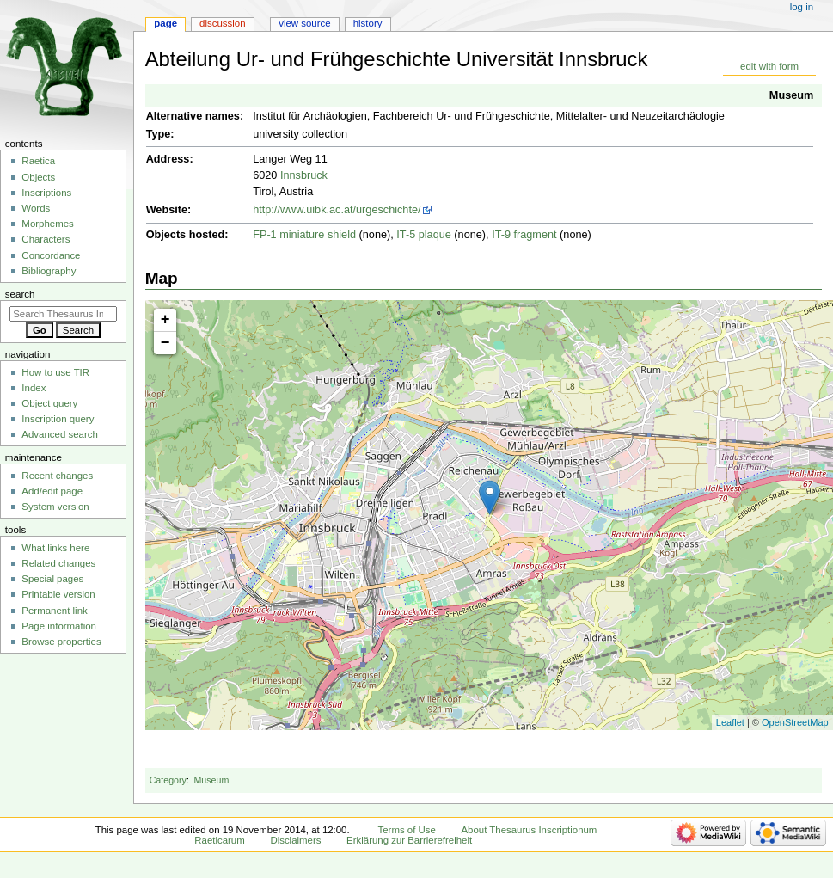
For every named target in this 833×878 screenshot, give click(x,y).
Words (35, 208)
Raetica (38, 161)
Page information (58, 626)
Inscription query (57, 419)
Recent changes (57, 475)
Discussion (222, 23)
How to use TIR (55, 372)
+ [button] (165, 320)
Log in (801, 7)
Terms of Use (407, 830)
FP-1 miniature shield (304, 235)
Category (168, 780)
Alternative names (193, 116)
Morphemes (47, 223)
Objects (38, 177)
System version (55, 506)
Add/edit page (52, 491)
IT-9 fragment (524, 235)
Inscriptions (46, 192)
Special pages (52, 579)
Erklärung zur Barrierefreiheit (409, 840)
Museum (791, 95)
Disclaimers (295, 840)
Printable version (58, 594)
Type (158, 134)
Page (165, 23)
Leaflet (730, 722)
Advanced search (59, 434)
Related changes (58, 563)
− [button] (165, 343)
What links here (55, 548)
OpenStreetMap (795, 722)
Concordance (50, 255)
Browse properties (61, 641)
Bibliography (48, 271)
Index (33, 388)
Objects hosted (185, 235)
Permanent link (54, 610)
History (368, 23)
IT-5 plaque (423, 235)
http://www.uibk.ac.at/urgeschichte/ (336, 210)
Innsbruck (304, 175)
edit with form (769, 66)
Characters (45, 239)
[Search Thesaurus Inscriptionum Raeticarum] (63, 314)
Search (20, 294)
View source (304, 23)
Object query (49, 403)
